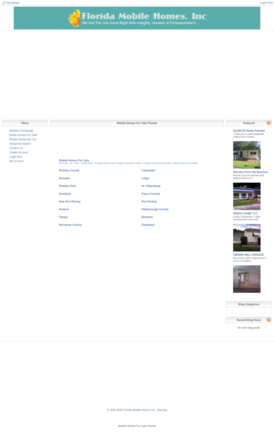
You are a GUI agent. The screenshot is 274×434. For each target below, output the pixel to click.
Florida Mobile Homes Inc (139, 410)
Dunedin (64, 178)
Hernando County (70, 224)
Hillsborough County (155, 209)
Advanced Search (20, 143)
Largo (145, 178)
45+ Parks (63, 163)
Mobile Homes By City (22, 139)
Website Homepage (21, 130)
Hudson (64, 209)
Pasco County (151, 193)
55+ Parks (74, 163)
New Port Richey (70, 201)
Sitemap (162, 410)
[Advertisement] (137, 74)
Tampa (63, 217)
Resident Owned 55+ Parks (129, 163)
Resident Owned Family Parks (157, 163)
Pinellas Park (67, 186)
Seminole (65, 193)
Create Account (18, 152)
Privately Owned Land (105, 163)
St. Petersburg (151, 186)
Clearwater (148, 170)
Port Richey (149, 201)
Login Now (266, 2)
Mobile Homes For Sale (74, 160)
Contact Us (16, 148)
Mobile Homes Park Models (185, 163)
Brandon (147, 217)
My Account (16, 161)
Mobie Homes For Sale (23, 135)
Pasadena (148, 224)
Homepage (12, 2)
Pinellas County (69, 170)
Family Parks (87, 163)
